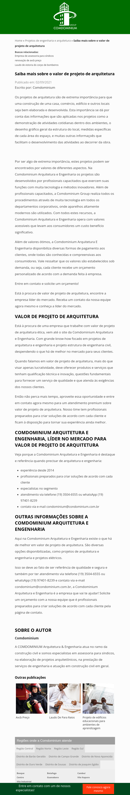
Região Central (24, 748)
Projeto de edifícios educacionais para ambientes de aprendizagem (94, 723)
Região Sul (77, 748)
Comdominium (44, 87)
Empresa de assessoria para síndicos (34, 55)
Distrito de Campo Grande (64, 756)
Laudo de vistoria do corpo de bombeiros (37, 65)
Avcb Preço (23, 717)
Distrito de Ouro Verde (29, 764)
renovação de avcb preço (28, 60)
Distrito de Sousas (55, 764)
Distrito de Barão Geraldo (31, 756)
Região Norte (43, 748)
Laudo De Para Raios (62, 717)
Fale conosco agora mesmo (98, 789)
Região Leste (61, 748)
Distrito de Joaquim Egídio (84, 764)
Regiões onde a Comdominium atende (44, 740)
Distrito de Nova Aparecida (97, 756)
